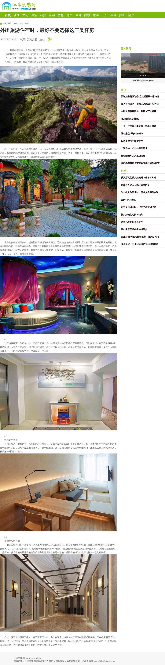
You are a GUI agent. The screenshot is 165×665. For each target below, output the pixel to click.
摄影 (122, 15)
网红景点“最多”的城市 (132, 133)
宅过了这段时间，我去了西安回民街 (138, 207)
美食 (113, 15)
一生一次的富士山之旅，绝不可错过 (138, 126)
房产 (69, 15)
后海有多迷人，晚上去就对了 (135, 185)
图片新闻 (126, 48)
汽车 (105, 15)
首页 (8, 15)
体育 (78, 15)
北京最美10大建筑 (130, 119)
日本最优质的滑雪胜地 (132, 141)
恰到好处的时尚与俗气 (132, 214)
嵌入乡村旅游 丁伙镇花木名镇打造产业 (140, 104)
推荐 (123, 171)
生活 (34, 15)
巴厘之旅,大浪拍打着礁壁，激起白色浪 (140, 237)
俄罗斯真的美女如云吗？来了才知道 (138, 177)
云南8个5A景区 (128, 200)
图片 (131, 15)
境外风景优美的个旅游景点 (134, 229)
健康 (87, 15)
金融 (52, 15)
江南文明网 (18, 23)
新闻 (17, 15)
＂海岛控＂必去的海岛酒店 (134, 148)
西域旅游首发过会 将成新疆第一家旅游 (140, 96)
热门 (123, 89)
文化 (25, 15)
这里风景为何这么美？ (132, 222)
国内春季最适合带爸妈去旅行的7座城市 (140, 163)
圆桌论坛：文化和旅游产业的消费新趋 (139, 244)
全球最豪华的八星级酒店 (133, 156)
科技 (43, 15)
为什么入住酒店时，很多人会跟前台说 (139, 192)
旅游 (96, 15)
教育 (61, 15)
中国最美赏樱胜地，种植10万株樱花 (138, 111)
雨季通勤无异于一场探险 (143, 81)
